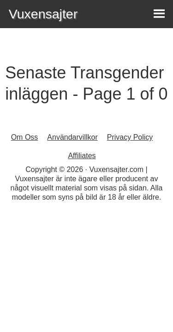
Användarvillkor (72, 137)
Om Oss (24, 137)
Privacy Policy (130, 137)
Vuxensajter (43, 13)
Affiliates (81, 156)
